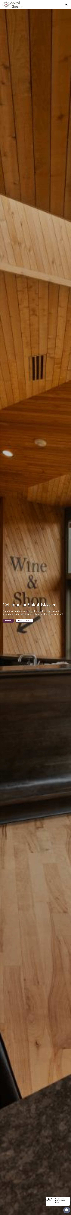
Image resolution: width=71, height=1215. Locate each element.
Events (8, 621)
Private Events (24, 621)
